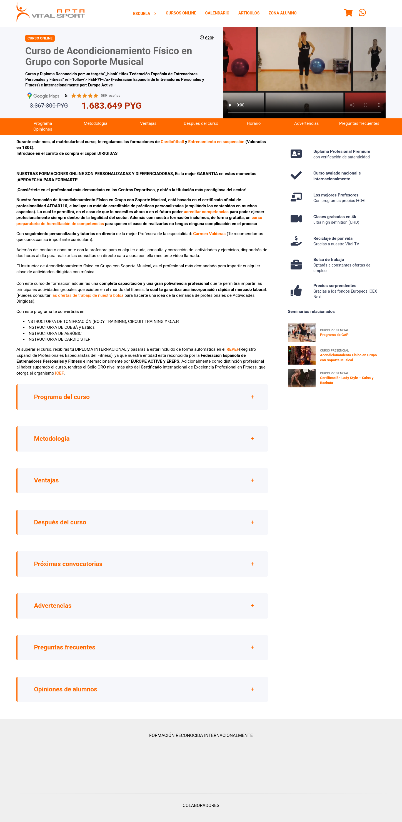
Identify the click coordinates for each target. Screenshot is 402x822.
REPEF (232, 353)
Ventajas (148, 127)
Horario (254, 127)
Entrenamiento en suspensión (216, 145)
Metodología (95, 127)
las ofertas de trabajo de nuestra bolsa (87, 299)
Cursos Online (181, 13)
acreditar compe (199, 215)
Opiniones (42, 133)
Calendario (217, 13)
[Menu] (348, 13)
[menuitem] (145, 13)
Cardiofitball (173, 145)
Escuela (145, 13)
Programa (43, 127)
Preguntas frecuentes (359, 127)
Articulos (249, 13)
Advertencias (306, 127)
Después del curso (201, 127)
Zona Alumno (282, 13)
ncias (224, 215)
